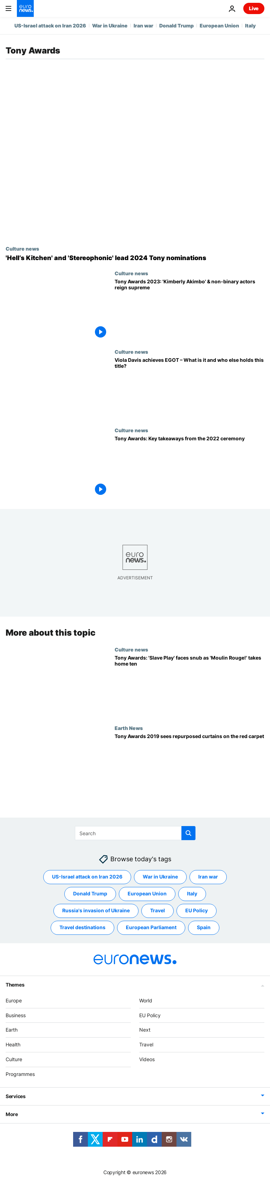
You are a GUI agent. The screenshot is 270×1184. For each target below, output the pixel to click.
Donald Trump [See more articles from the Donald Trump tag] (90, 894)
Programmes (20, 1074)
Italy (250, 26)
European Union (219, 26)
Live (254, 8)
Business (16, 1015)
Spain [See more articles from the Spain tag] (204, 928)
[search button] (188, 833)
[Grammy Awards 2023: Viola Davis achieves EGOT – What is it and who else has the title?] (189, 388)
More (12, 1114)
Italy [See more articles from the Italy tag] (192, 894)
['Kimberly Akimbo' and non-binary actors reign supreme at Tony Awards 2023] (189, 309)
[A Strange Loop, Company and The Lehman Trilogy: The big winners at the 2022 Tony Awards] (189, 466)
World (145, 1000)
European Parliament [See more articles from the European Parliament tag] (151, 928)
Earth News (129, 728)
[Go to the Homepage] (25, 8)
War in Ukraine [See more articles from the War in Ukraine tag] (160, 877)
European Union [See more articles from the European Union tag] (147, 894)
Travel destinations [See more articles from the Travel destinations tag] (82, 928)
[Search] (135, 833)
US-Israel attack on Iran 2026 (50, 26)
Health (13, 1044)
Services (16, 1096)
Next (144, 1030)
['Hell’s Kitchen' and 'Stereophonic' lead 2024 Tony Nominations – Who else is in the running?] (135, 258)
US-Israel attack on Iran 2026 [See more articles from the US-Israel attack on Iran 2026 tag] (87, 877)
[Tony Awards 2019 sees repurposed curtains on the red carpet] (189, 764)
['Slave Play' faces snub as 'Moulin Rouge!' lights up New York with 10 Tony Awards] (189, 686)
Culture (14, 1059)
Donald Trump (176, 26)
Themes (15, 985)
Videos (147, 1059)
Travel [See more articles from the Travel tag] (157, 911)
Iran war (143, 26)
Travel (146, 1044)
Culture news (22, 248)
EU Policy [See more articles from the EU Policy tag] (196, 911)
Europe (14, 1000)
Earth (12, 1030)
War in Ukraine (110, 26)
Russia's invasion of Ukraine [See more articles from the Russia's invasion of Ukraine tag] (96, 911)
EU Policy (150, 1015)
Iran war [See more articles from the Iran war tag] (208, 877)
